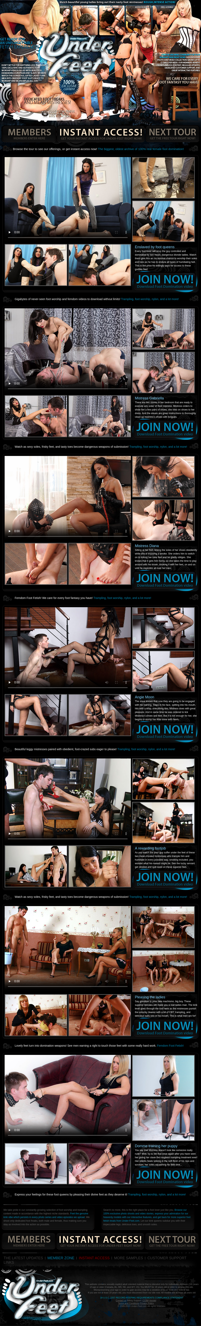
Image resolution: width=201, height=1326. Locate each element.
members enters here (28, 133)
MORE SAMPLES (128, 1258)
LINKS (9, 1262)
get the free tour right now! (172, 133)
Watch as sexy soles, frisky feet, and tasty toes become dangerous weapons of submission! (101, 446)
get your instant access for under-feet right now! (101, 133)
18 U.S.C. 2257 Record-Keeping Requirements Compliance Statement (141, 1297)
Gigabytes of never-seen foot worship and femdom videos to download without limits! (97, 299)
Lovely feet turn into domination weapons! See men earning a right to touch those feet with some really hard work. (99, 1045)
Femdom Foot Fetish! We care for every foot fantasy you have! (83, 598)
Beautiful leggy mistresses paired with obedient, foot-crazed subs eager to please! (95, 749)
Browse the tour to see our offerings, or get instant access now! (98, 149)
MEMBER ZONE (60, 1258)
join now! (165, 281)
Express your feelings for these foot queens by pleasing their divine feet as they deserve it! (100, 1194)
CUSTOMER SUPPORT (166, 1258)
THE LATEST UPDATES (23, 1258)
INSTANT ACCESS (94, 1258)
